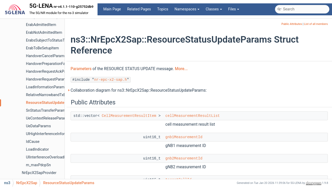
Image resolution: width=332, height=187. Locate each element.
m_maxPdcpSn (38, 165)
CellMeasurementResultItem (129, 116)
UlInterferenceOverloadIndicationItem (57, 157)
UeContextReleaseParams (47, 118)
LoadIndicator (37, 149)
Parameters (81, 68)
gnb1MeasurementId (183, 137)
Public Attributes (291, 24)
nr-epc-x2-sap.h (110, 80)
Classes (214, 9)
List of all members (316, 24)
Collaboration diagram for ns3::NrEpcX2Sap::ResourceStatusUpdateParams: (139, 90)
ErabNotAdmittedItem (44, 32)
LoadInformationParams (46, 87)
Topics (162, 9)
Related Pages (139, 9)
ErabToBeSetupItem (42, 48)
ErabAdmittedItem (41, 25)
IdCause (32, 141)
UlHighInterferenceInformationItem (55, 134)
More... (181, 68)
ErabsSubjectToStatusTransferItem (55, 40)
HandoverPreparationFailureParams (55, 64)
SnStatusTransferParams (46, 110)
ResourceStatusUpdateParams (51, 103)
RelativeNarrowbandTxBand (49, 95)
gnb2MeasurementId (183, 158)
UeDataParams (38, 126)
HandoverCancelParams (46, 56)
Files (233, 9)
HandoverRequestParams (47, 79)
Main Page (112, 9)
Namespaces (187, 9)
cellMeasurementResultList (192, 116)
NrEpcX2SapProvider (39, 173)
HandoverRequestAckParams (50, 71)
